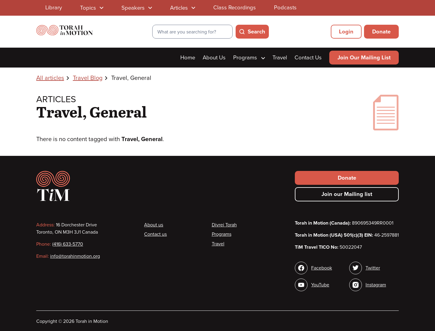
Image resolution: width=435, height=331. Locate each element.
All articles (50, 78)
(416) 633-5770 (67, 244)
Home (187, 57)
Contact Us (308, 57)
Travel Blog (87, 78)
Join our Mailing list (346, 194)
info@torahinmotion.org (75, 256)
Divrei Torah (224, 225)
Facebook (321, 268)
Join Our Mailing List (364, 57)
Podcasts (285, 7)
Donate (381, 31)
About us (153, 225)
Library (53, 7)
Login (346, 31)
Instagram (376, 285)
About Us (214, 57)
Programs (249, 57)
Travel (279, 57)
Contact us (155, 234)
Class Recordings (234, 7)
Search (256, 31)
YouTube (320, 285)
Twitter (373, 268)
